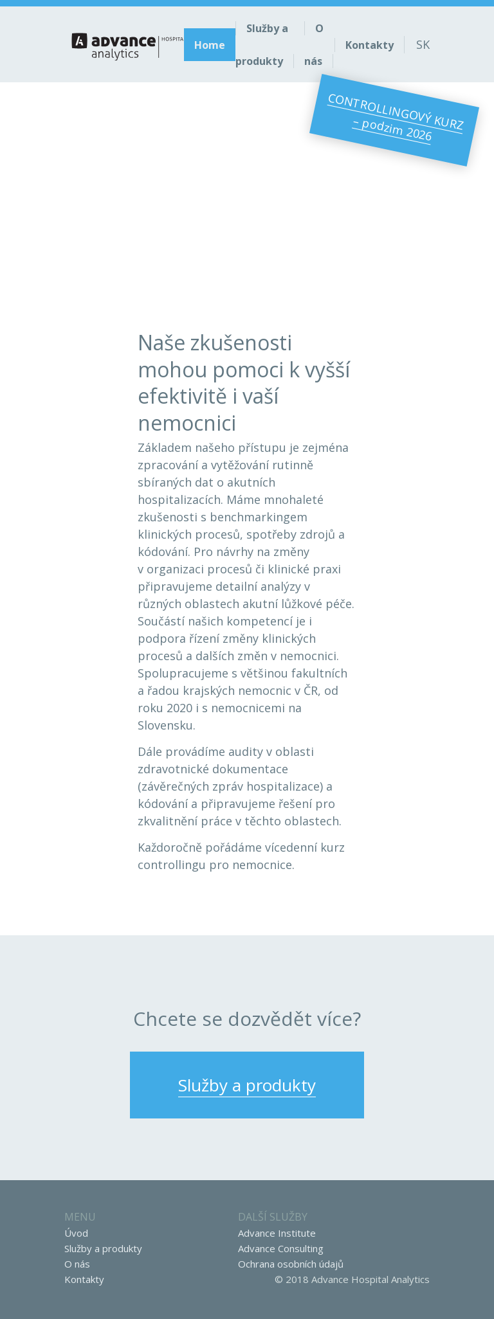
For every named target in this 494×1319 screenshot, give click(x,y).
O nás (77, 1263)
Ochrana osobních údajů (290, 1263)
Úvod (76, 1232)
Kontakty (84, 1279)
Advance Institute (277, 1232)
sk (423, 44)
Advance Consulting (281, 1248)
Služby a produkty (103, 1248)
